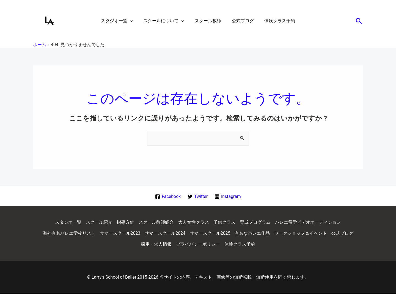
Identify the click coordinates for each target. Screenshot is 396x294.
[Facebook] (167, 196)
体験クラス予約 (239, 244)
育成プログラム (255, 222)
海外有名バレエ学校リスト (68, 233)
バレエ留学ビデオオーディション (308, 222)
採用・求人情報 (156, 244)
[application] (133, 21)
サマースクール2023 (120, 233)
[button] (359, 21)
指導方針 (125, 222)
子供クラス (224, 222)
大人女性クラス (193, 222)
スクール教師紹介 (156, 222)
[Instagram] (228, 196)
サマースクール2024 (165, 233)
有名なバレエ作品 (252, 233)
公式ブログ (343, 233)
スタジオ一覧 (68, 222)
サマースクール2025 (210, 233)
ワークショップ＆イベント (300, 233)
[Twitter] (198, 196)
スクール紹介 (99, 222)
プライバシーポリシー (198, 244)
